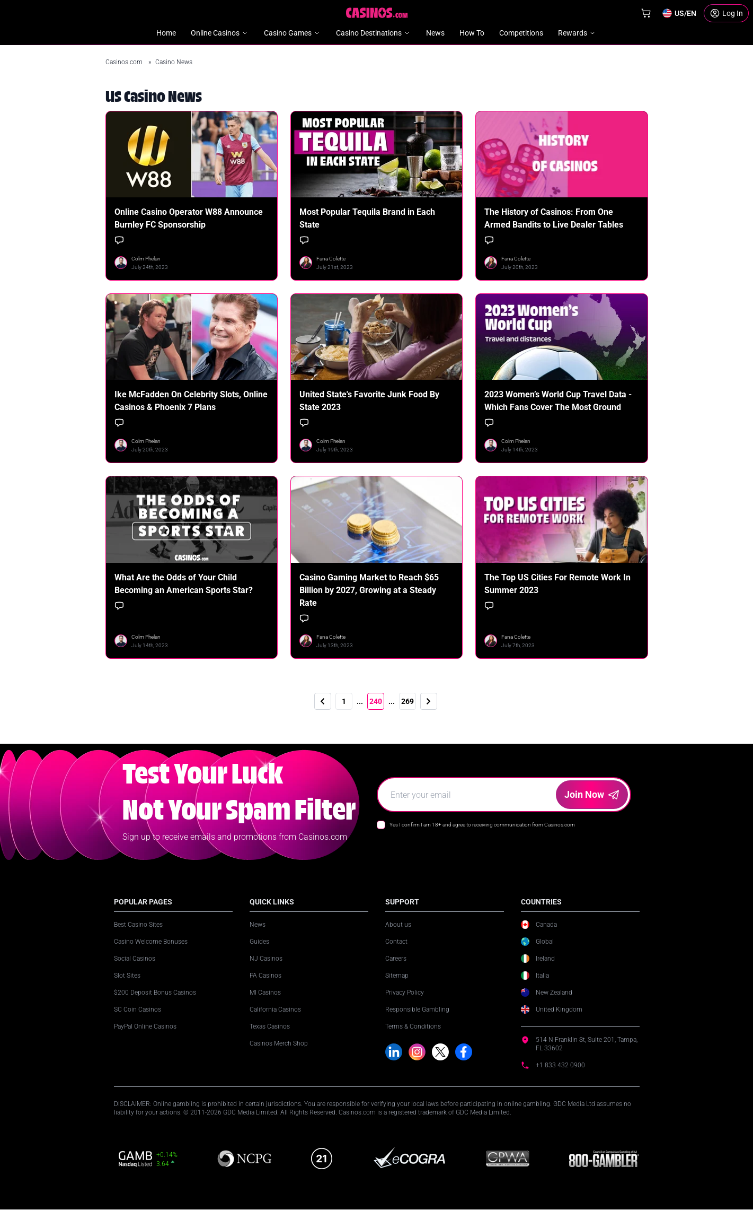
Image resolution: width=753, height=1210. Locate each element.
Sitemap (397, 975)
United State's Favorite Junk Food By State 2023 (369, 400)
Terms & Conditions (413, 1026)
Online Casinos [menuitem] (220, 33)
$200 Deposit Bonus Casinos (155, 992)
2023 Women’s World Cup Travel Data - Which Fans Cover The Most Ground (558, 400)
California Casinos (275, 1009)
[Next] (428, 701)
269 (407, 701)
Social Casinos (134, 958)
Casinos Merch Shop (279, 1043)
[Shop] (645, 13)
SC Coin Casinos (137, 1009)
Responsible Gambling (417, 1009)
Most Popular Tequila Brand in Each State (367, 218)
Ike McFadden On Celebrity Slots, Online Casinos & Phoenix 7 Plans (191, 400)
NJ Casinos (266, 958)
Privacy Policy (404, 992)
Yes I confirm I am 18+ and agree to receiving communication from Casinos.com (482, 825)
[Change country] (679, 13)
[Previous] (322, 701)
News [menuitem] (435, 33)
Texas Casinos (270, 1026)
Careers (395, 958)
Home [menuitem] (166, 33)
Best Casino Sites (138, 924)
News (257, 924)
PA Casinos (265, 975)
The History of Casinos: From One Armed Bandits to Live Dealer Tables (553, 218)
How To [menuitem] (471, 33)
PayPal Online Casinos (145, 1026)
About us (398, 924)
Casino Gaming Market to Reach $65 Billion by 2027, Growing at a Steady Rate (369, 590)
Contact (396, 941)
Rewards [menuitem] (577, 33)
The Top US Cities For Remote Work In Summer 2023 (557, 583)
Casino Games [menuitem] (292, 33)
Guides (259, 941)
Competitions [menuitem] (521, 33)
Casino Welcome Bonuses (151, 941)
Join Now (591, 794)
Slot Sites (127, 975)
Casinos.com (124, 62)
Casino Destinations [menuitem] (373, 33)
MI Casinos (265, 992)
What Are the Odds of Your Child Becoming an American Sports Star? (183, 583)
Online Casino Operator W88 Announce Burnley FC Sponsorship (188, 218)
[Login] (726, 13)
